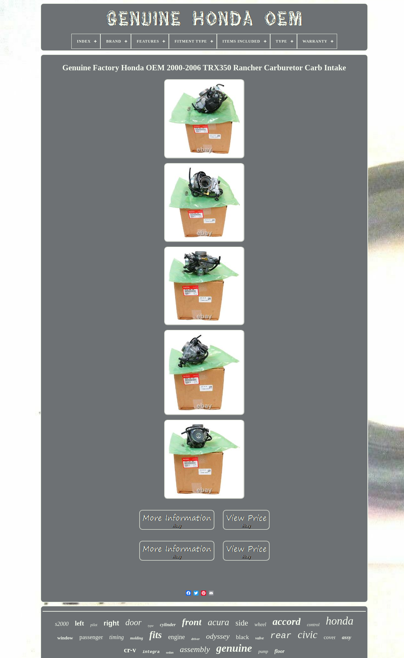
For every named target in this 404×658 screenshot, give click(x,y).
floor (280, 651)
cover (330, 637)
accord (287, 621)
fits (155, 634)
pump (263, 651)
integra (151, 651)
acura (218, 622)
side (241, 623)
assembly (195, 649)
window (65, 637)
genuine (234, 648)
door (133, 622)
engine (176, 636)
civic (307, 634)
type (150, 625)
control (313, 624)
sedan (170, 652)
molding (136, 638)
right (111, 623)
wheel (260, 624)
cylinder (168, 624)
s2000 (61, 624)
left (79, 623)
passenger (91, 637)
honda (340, 621)
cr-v (130, 650)
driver (195, 639)
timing (116, 637)
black (242, 637)
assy (346, 637)
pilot (93, 625)
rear (280, 636)
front (192, 622)
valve (259, 638)
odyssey (218, 636)
